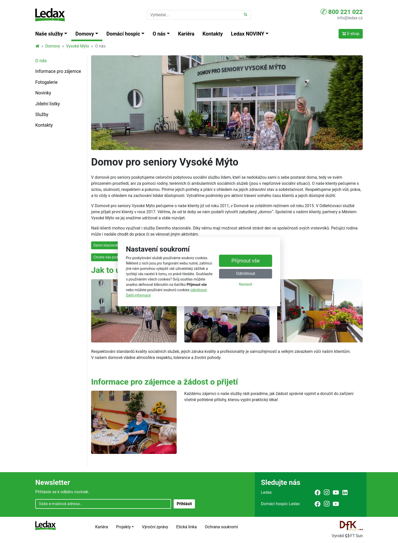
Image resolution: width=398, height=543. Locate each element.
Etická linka (186, 526)
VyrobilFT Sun (347, 535)
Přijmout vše (245, 261)
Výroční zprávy (155, 526)
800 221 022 (342, 11)
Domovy (52, 46)
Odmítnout (245, 273)
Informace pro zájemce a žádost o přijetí (164, 382)
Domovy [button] (84, 34)
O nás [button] (159, 34)
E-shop (350, 33)
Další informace (138, 295)
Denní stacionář (105, 245)
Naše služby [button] (49, 34)
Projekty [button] (123, 526)
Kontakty (213, 34)
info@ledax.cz (350, 17)
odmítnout (198, 290)
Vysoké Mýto (77, 46)
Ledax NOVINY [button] (247, 34)
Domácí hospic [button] (123, 34)
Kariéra (186, 34)
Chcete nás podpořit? (110, 257)
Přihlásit (184, 503)
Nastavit (245, 284)
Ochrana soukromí (221, 526)
